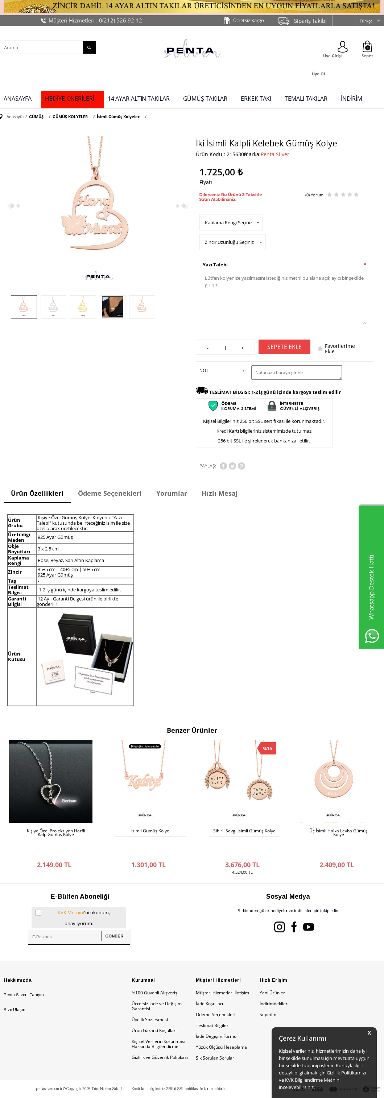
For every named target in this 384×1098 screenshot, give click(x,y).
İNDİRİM (351, 99)
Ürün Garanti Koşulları (154, 1012)
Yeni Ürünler (272, 975)
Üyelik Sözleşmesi (150, 1001)
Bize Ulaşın (14, 991)
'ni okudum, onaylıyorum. (72, 898)
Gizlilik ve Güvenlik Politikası (160, 1039)
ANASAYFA (18, 99)
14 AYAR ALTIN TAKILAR (139, 99)
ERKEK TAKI (256, 99)
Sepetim (268, 996)
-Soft (154, 1089)
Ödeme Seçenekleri (215, 996)
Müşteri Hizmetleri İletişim (222, 975)
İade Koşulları (209, 985)
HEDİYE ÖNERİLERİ (69, 99)
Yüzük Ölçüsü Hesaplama (221, 1029)
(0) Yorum (314, 194)
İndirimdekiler (274, 985)
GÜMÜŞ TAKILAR (205, 99)
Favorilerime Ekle (340, 348)
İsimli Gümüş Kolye (150, 831)
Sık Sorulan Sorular (215, 1040)
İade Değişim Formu (216, 1018)
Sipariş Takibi (310, 20)
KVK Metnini (71, 894)
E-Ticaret (170, 1089)
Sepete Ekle (284, 347)
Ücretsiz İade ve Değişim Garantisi (157, 988)
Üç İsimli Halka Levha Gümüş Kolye (338, 832)
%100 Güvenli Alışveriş (154, 975)
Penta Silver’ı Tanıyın (24, 976)
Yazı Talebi (215, 264)
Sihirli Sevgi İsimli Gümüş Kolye (244, 831)
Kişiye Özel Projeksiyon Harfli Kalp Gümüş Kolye (56, 832)
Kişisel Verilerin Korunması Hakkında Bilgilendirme (158, 1025)
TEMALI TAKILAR (306, 99)
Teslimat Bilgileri (213, 1007)
